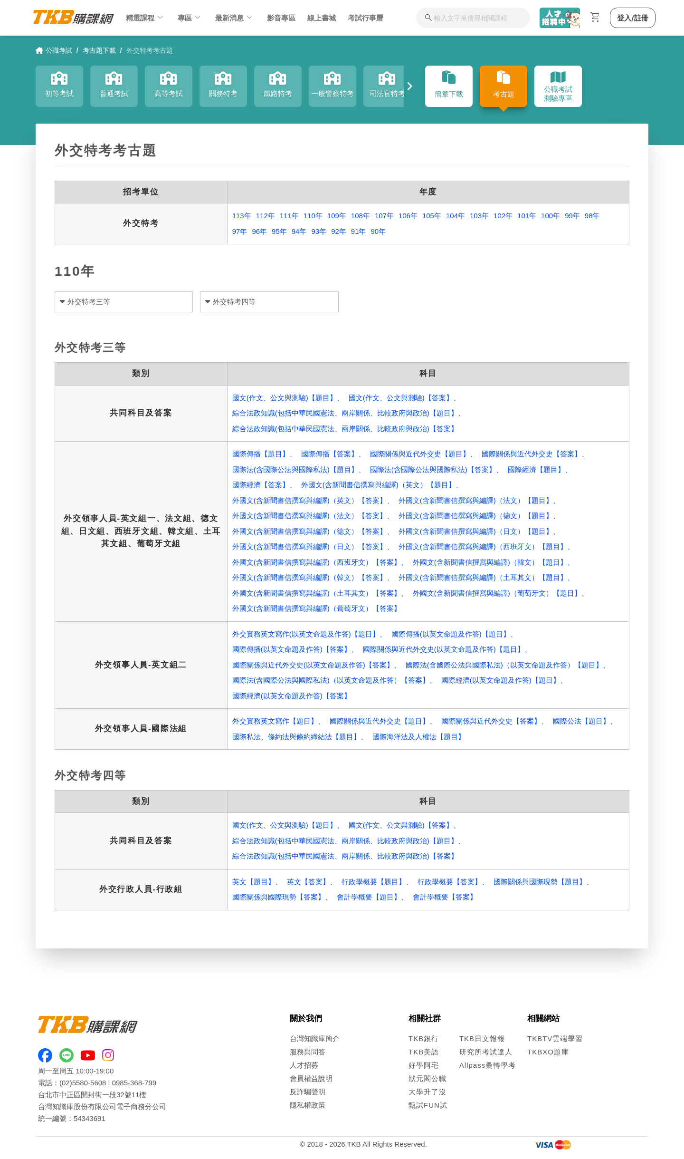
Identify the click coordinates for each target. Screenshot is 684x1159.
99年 (572, 216)
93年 (318, 231)
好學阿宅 (423, 1065)
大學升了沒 (427, 1092)
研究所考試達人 (486, 1052)
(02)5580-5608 (82, 1083)
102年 (503, 216)
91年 (358, 231)
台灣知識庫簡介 (315, 1038)
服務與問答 (307, 1052)
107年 (384, 216)
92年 (338, 231)
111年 (289, 216)
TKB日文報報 (482, 1038)
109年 (336, 216)
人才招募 (304, 1065)
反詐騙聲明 (307, 1092)
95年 (279, 231)
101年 (526, 216)
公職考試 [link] (54, 50)
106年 (408, 216)
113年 (241, 216)
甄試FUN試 (427, 1105)
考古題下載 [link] (99, 50)
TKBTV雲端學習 (555, 1038)
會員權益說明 (311, 1078)
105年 (431, 216)
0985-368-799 (134, 1083)
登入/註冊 (632, 17)
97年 (239, 231)
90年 (378, 231)
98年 (592, 216)
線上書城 (321, 17)
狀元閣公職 (427, 1078)
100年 (550, 216)
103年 (479, 216)
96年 (259, 231)
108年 (360, 216)
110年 (313, 216)
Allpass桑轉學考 (487, 1065)
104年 (455, 216)
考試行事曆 (365, 17)
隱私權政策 (307, 1105)
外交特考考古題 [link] (149, 50)
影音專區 (281, 17)
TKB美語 (423, 1052)
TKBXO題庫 (548, 1052)
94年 (299, 231)
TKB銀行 (423, 1038)
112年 (265, 216)
